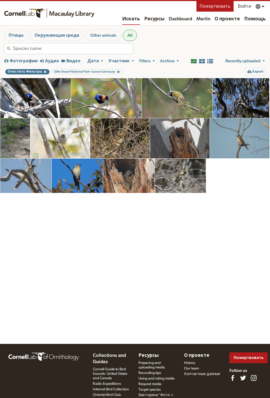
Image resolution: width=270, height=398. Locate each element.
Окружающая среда (57, 35)
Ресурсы (154, 19)
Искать (131, 19)
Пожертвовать (215, 6)
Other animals (103, 35)
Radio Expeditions (107, 384)
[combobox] (73, 48)
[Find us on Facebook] (232, 378)
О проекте (227, 19)
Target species (149, 389)
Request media (149, 384)
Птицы (16, 35)
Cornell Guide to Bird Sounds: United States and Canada (110, 373)
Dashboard (180, 19)
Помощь (255, 19)
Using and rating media (156, 378)
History (189, 363)
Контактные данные (202, 374)
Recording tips (149, 373)
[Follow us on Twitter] (243, 378)
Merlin (203, 19)
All (129, 35)
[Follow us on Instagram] (253, 378)
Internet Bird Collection (111, 389)
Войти (244, 6)
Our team (191, 368)
